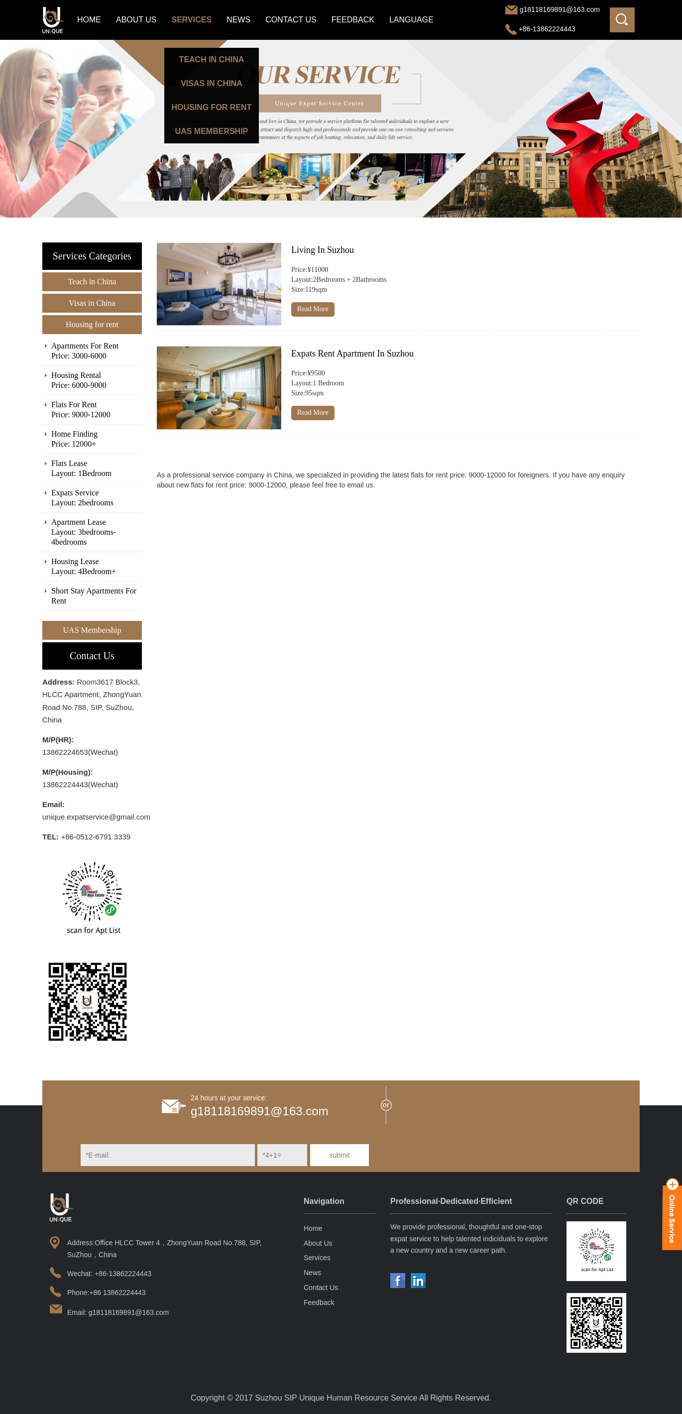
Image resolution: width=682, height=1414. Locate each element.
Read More (313, 309)
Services (192, 19)
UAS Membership (92, 630)
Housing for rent (92, 324)
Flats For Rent (96, 410)
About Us (136, 19)
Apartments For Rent (96, 351)
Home (89, 19)
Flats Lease (96, 468)
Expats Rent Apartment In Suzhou (352, 353)
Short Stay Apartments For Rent (93, 596)
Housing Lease (96, 567)
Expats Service (96, 498)
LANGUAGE (411, 19)
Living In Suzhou (322, 250)
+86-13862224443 (540, 29)
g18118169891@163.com (560, 9)
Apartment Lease (96, 532)
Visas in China (92, 303)
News (238, 19)
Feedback (353, 19)
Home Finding (96, 439)
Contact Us (291, 19)
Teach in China (92, 281)
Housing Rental (96, 380)
